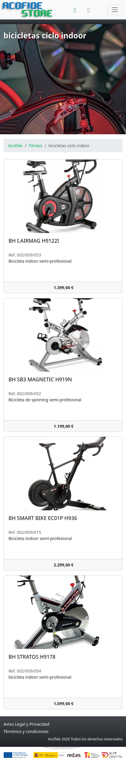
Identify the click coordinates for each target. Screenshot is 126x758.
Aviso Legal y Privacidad (26, 724)
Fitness (35, 145)
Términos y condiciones (26, 731)
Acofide (15, 145)
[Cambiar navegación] (114, 9)
